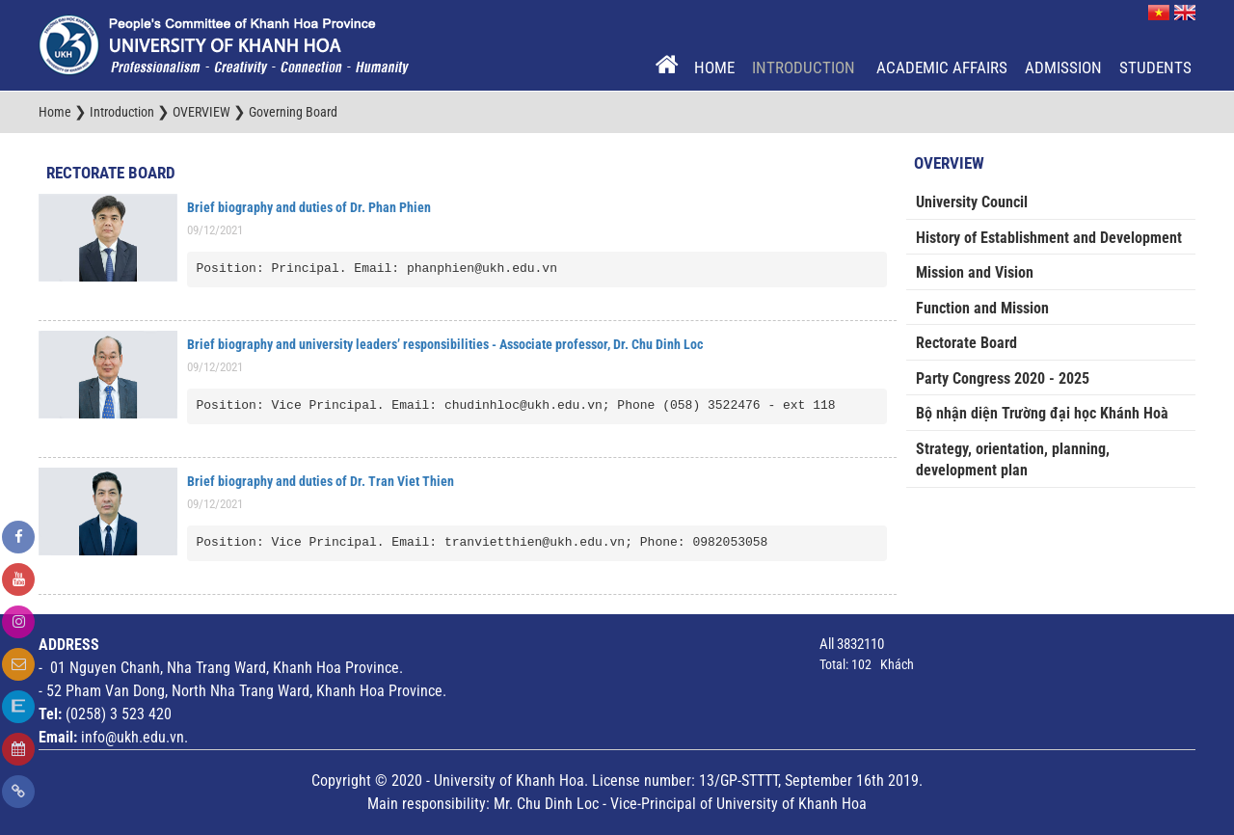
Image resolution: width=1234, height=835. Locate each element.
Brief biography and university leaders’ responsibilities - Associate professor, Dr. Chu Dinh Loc (445, 344)
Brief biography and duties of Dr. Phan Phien (309, 207)
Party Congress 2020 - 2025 (1002, 378)
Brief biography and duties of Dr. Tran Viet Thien (320, 481)
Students (1155, 67)
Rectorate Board (110, 172)
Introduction (805, 67)
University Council (972, 202)
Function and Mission (982, 308)
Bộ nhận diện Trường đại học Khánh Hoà (1042, 413)
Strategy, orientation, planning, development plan (1013, 460)
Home (714, 67)
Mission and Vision (974, 272)
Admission (1063, 67)
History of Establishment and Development (1049, 238)
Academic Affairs (941, 67)
